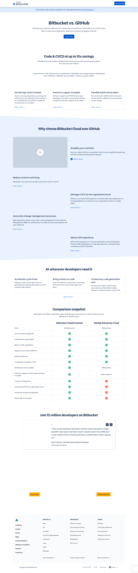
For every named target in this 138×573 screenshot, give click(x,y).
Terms (95, 567)
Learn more (19, 107)
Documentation (102, 531)
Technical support (75, 523)
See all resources (104, 557)
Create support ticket (77, 557)
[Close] (134, 9)
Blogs (17, 537)
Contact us (19, 552)
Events (17, 533)
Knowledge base (75, 535)
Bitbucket (46, 551)
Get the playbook (87, 10)
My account (74, 543)
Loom (44, 543)
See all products (49, 557)
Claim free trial (103, 494)
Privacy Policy (87, 567)
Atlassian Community (77, 531)
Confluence (46, 539)
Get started (119, 3)
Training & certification (105, 527)
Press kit (18, 548)
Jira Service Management (51, 535)
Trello (44, 547)
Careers (17, 529)
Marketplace (74, 539)
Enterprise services (104, 539)
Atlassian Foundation (22, 544)
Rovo (44, 523)
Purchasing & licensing (77, 527)
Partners (100, 523)
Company (18, 525)
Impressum (103, 567)
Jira (44, 527)
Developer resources (104, 535)
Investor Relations (21, 541)
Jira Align (46, 531)
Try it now (69, 37)
